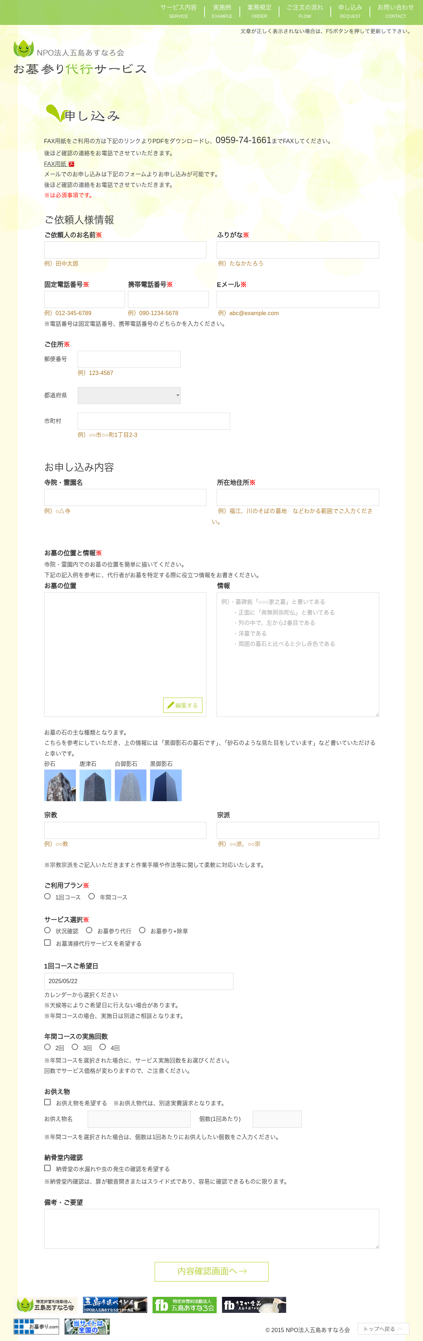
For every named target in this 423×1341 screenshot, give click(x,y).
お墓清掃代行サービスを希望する (99, 944)
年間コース (114, 897)
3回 (87, 1048)
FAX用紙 (60, 164)
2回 (60, 1048)
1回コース (68, 897)
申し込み (350, 11)
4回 (115, 1048)
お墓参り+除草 (169, 931)
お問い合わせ (395, 11)
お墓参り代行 (114, 931)
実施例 (222, 11)
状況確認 (67, 931)
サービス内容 (178, 11)
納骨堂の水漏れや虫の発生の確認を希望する (113, 1169)
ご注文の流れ (305, 11)
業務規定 (259, 11)
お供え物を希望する (82, 1103)
